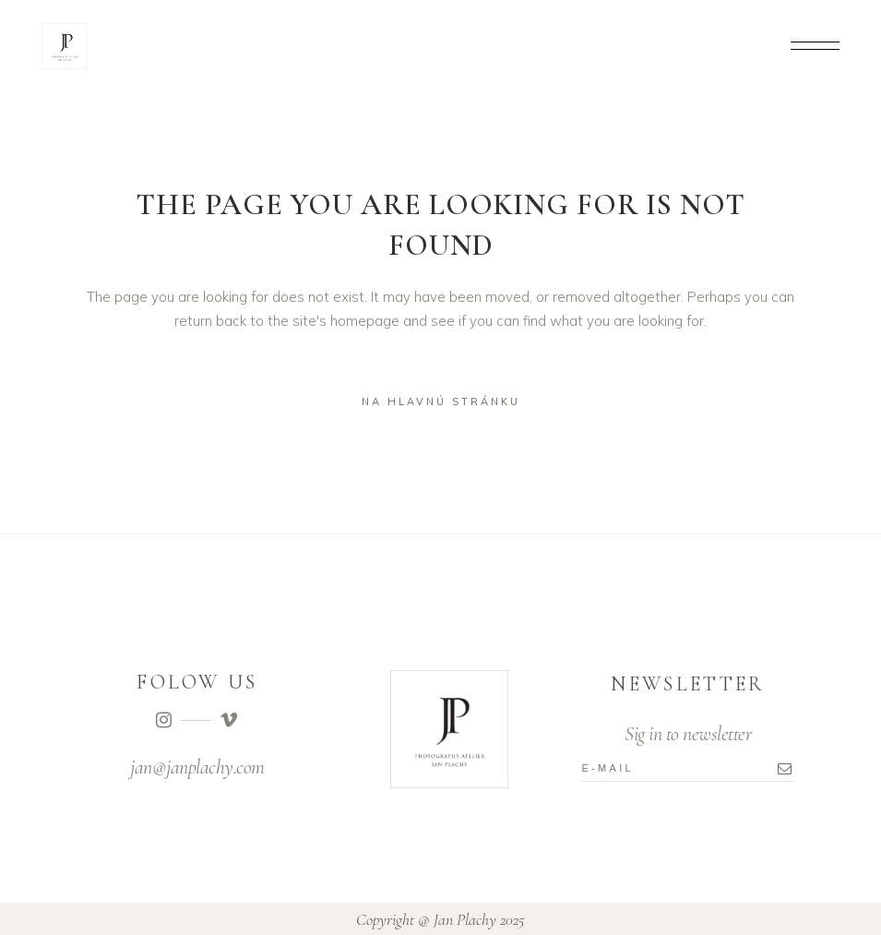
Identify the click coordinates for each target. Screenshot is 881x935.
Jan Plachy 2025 (479, 919)
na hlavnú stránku (441, 401)
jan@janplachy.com (197, 767)
